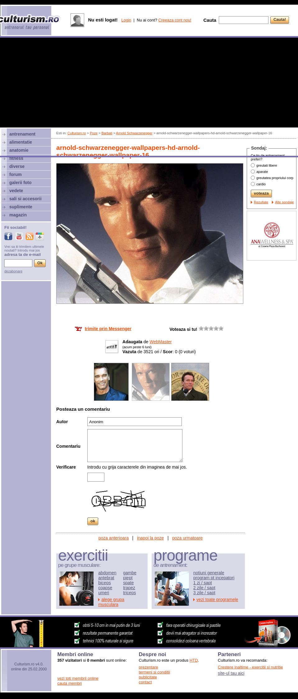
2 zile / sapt (204, 587)
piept (127, 577)
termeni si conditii (154, 672)
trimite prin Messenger (108, 328)
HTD (194, 660)
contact (145, 682)
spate (128, 582)
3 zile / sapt (204, 592)
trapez (129, 587)
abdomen (107, 572)
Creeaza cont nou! (174, 20)
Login (126, 20)
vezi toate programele (217, 599)
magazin (18, 214)
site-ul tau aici (231, 673)
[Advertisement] (149, 97)
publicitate (148, 677)
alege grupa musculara (111, 602)
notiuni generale (208, 572)
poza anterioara (114, 537)
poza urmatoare (187, 537)
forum (15, 174)
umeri (103, 592)
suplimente (20, 206)
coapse (105, 587)
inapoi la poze (150, 537)
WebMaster (160, 341)
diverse (17, 166)
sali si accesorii (25, 198)
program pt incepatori (213, 577)
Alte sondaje (284, 202)
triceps (129, 592)
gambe (129, 572)
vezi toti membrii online (78, 678)
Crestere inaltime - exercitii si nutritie (250, 667)
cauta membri (69, 683)
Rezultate (261, 202)
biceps (104, 582)
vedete (16, 190)
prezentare (148, 667)
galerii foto (20, 182)
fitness (16, 158)
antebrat (106, 577)
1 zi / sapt (202, 582)
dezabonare (13, 271)
